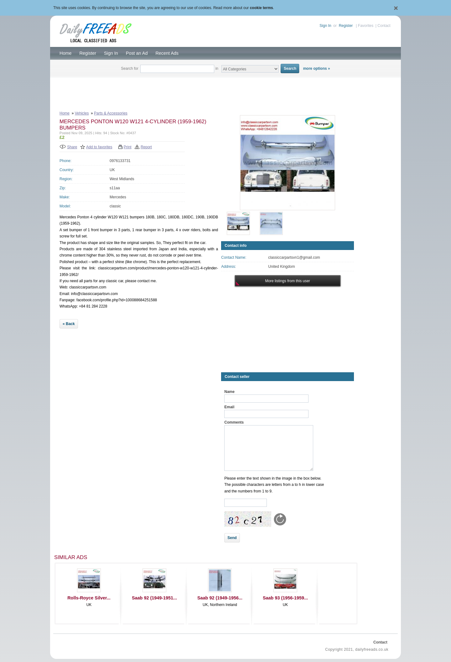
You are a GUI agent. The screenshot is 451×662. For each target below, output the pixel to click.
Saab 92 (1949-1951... (154, 597)
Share (72, 147)
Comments (234, 422)
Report (146, 147)
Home (65, 53)
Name (229, 392)
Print (128, 147)
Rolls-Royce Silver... (89, 597)
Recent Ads (167, 53)
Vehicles (82, 113)
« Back (69, 324)
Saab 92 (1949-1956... (219, 597)
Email (229, 407)
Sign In (325, 25)
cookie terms (261, 8)
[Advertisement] (225, 93)
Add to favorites (99, 147)
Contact (383, 25)
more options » (316, 68)
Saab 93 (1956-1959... (285, 597)
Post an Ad (137, 53)
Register (346, 25)
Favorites (365, 25)
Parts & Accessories (110, 113)
